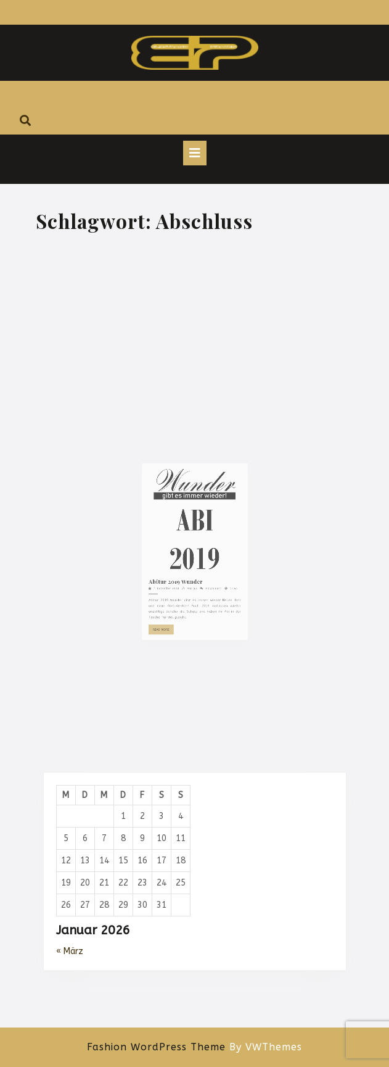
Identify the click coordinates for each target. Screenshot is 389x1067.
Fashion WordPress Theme (156, 1047)
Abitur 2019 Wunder (179, 597)
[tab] (195, 153)
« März (69, 951)
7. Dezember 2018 (172, 603)
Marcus (192, 603)
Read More (170, 636)
